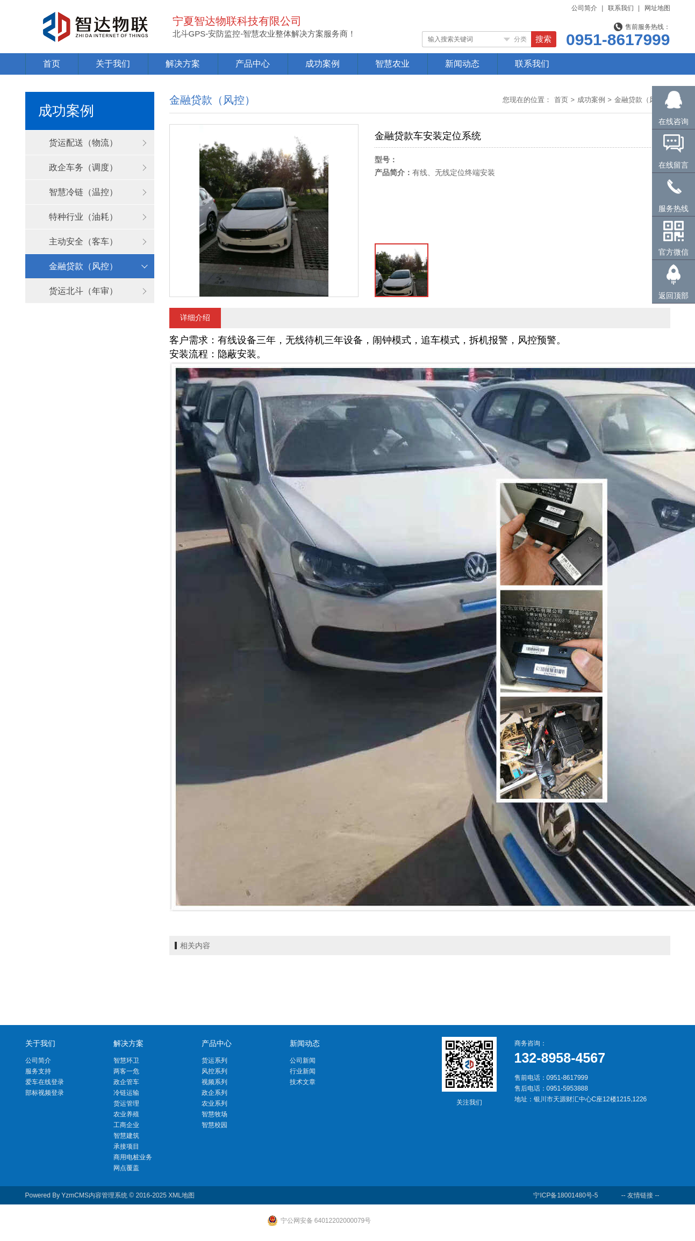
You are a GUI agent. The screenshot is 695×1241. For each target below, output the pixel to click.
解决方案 (183, 63)
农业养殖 (126, 1114)
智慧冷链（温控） (83, 192)
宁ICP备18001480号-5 (565, 1195)
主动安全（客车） (83, 241)
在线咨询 (673, 121)
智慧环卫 (126, 1060)
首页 (51, 63)
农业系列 (214, 1103)
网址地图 (657, 8)
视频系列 (214, 1082)
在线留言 (673, 165)
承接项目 (126, 1146)
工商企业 (126, 1125)
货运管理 (126, 1103)
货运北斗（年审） (83, 290)
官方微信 (673, 252)
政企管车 (126, 1082)
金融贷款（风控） (83, 266)
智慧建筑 (126, 1135)
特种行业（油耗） (83, 216)
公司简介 (584, 8)
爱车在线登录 (44, 1082)
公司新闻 (303, 1060)
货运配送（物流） (83, 142)
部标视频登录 (44, 1092)
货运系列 (214, 1060)
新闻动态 (462, 63)
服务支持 (38, 1071)
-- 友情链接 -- (640, 1195)
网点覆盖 (126, 1168)
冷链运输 (126, 1092)
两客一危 (126, 1071)
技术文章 (303, 1082)
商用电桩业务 (132, 1157)
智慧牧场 (214, 1114)
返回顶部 (673, 295)
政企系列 (214, 1092)
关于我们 (113, 63)
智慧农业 (392, 63)
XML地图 (181, 1195)
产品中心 (252, 63)
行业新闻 (303, 1071)
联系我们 (621, 8)
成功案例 (322, 63)
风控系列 (214, 1071)
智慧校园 (214, 1125)
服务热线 (673, 208)
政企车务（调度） (83, 167)
